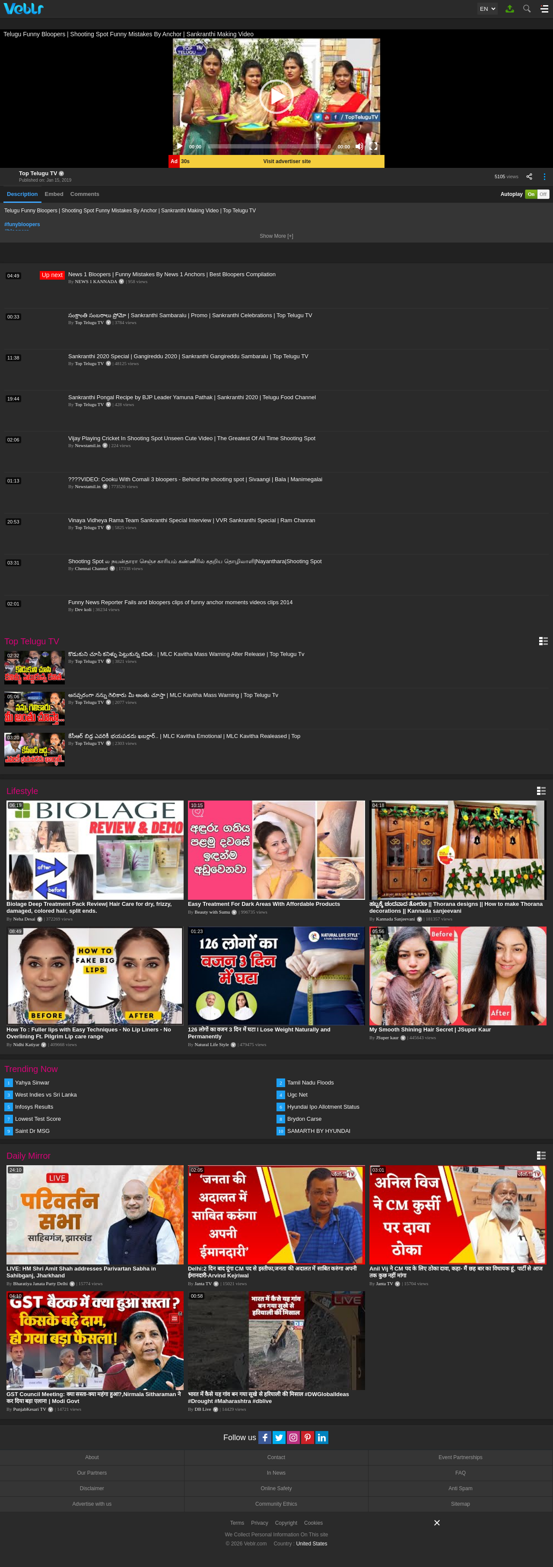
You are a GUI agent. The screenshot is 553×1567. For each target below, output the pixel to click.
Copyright (286, 1523)
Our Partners (92, 1473)
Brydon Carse (304, 1119)
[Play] (179, 146)
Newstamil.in (88, 445)
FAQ (460, 1473)
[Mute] (359, 146)
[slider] (269, 146)
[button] (276, 96)
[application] (276, 96)
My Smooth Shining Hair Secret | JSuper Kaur (430, 1029)
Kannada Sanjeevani (395, 918)
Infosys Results (34, 1107)
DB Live (203, 1409)
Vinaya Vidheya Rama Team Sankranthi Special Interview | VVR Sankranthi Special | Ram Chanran (191, 520)
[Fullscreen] (373, 146)
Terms (237, 1523)
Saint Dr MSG (32, 1131)
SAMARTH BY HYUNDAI (318, 1131)
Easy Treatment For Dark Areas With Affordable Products (264, 904)
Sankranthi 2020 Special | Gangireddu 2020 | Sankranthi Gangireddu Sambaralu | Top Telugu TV (188, 356)
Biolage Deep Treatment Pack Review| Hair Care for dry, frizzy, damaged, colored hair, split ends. (89, 907)
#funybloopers (22, 224)
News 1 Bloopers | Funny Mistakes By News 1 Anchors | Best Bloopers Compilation (172, 274)
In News (276, 1473)
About (92, 1457)
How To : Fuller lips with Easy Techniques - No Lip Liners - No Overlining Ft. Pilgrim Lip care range (88, 1033)
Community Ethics (276, 1504)
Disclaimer (92, 1488)
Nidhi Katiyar (26, 1044)
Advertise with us (91, 1504)
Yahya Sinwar (32, 1082)
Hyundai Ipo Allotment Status (323, 1107)
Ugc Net (297, 1094)
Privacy (259, 1523)
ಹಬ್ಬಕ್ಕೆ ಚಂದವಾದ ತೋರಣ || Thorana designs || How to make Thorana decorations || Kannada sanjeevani (456, 907)
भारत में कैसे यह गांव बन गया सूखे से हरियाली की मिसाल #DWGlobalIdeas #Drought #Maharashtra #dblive (268, 1397)
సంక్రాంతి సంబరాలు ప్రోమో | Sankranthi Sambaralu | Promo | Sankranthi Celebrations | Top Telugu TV (190, 315)
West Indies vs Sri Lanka (46, 1094)
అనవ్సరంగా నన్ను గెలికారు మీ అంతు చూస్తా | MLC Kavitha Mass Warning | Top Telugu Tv (173, 695)
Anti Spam (460, 1488)
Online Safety (276, 1488)
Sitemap (460, 1504)
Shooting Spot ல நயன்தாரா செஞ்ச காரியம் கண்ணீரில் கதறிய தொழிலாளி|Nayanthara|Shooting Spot (195, 561)
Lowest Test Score (38, 1119)
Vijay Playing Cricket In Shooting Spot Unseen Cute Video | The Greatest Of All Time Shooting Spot (191, 438)
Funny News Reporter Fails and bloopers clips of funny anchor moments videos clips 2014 (180, 602)
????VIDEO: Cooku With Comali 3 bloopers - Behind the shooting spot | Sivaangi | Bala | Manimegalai (195, 479)
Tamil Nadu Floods (310, 1082)
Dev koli (83, 609)
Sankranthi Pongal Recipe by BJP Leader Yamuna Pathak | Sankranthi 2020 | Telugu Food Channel (192, 397)
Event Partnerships (460, 1457)
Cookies (313, 1523)
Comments (84, 194)
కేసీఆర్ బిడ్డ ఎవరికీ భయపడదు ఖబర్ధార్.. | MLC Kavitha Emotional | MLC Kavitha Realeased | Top (184, 736)
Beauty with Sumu (212, 911)
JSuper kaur (387, 1037)
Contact (276, 1457)
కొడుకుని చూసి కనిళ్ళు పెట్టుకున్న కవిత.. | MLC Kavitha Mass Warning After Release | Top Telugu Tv (186, 654)
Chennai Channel (91, 568)
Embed (54, 194)
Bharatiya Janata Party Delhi (40, 1283)
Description (22, 194)
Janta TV (203, 1283)
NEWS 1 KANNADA (96, 281)
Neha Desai (24, 918)
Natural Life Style (212, 1044)
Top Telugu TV (38, 173)
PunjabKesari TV (29, 1409)
